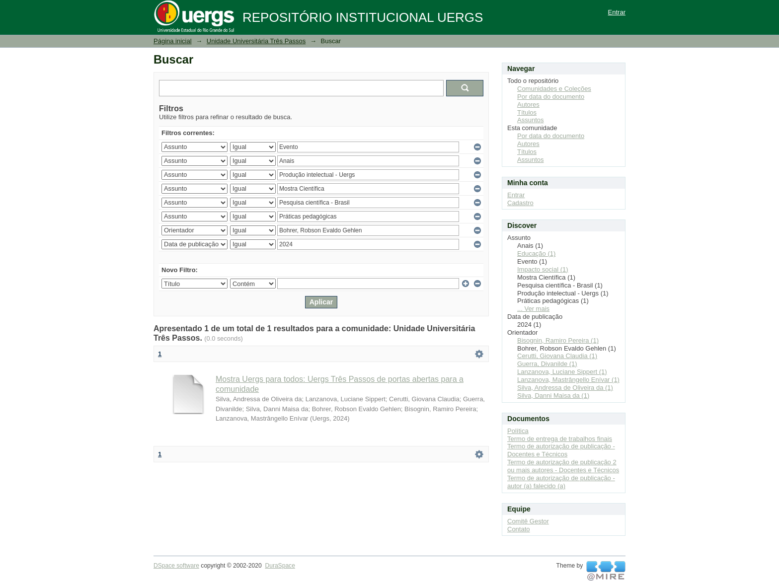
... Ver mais (533, 308)
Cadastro (520, 203)
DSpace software (176, 565)
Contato (518, 529)
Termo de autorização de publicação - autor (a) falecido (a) (561, 482)
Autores (528, 104)
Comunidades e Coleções (554, 88)
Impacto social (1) (542, 269)
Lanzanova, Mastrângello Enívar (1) (568, 379)
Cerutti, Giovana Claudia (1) (557, 356)
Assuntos (530, 120)
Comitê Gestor (528, 521)
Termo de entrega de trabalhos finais (559, 438)
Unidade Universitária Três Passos (256, 41)
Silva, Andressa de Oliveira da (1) (565, 387)
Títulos (527, 112)
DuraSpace (280, 565)
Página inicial (173, 41)
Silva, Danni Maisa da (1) (553, 395)
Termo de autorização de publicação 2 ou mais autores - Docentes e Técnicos (563, 466)
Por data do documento (550, 96)
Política (518, 431)
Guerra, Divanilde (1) (547, 363)
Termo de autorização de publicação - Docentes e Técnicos (561, 450)
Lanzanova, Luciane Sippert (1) (562, 371)
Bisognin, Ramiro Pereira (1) (558, 340)
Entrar (616, 12)
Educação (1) (536, 253)
